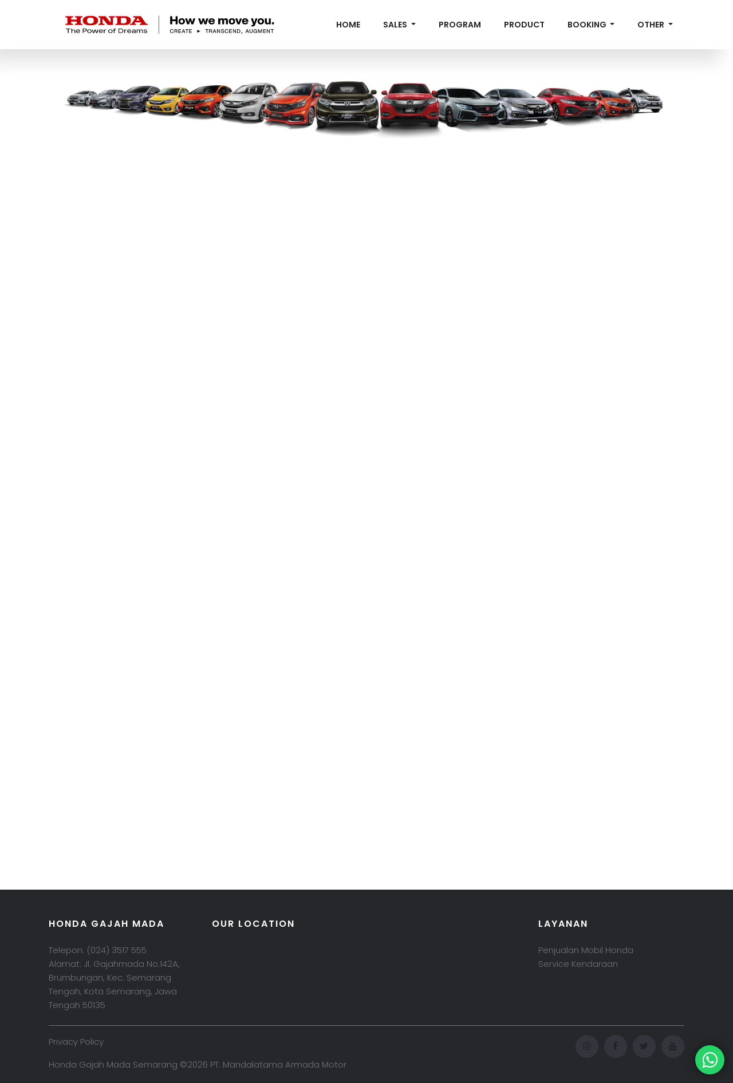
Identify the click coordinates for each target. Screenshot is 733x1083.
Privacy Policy (76, 1042)
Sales (396, 24)
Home (348, 24)
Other (651, 24)
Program (460, 24)
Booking (588, 24)
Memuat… (366, 459)
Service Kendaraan (578, 964)
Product (524, 24)
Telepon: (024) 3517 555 (98, 950)
